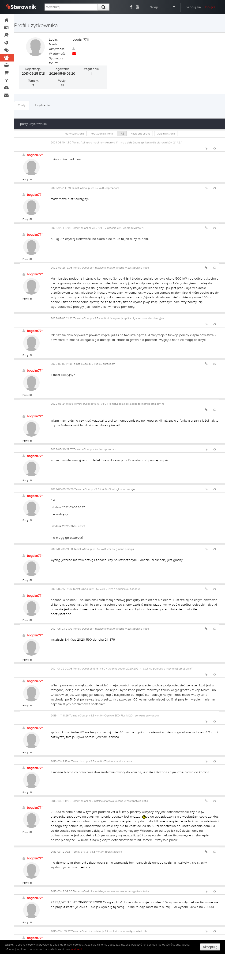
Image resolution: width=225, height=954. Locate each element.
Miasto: (54, 44)
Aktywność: (57, 49)
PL (172, 7)
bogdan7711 (35, 155)
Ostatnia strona (166, 133)
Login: (53, 40)
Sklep (154, 7)
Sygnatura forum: (56, 60)
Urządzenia (42, 105)
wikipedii (76, 949)
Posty (22, 105)
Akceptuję (210, 947)
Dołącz (210, 7)
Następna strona (140, 133)
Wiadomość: (57, 54)
